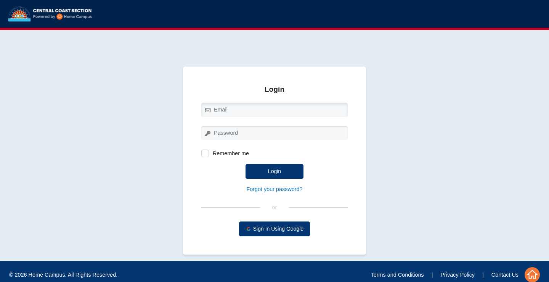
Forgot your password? (274, 189)
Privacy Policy (458, 275)
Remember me (225, 153)
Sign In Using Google (274, 229)
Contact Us (504, 275)
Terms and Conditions (397, 275)
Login (274, 171)
